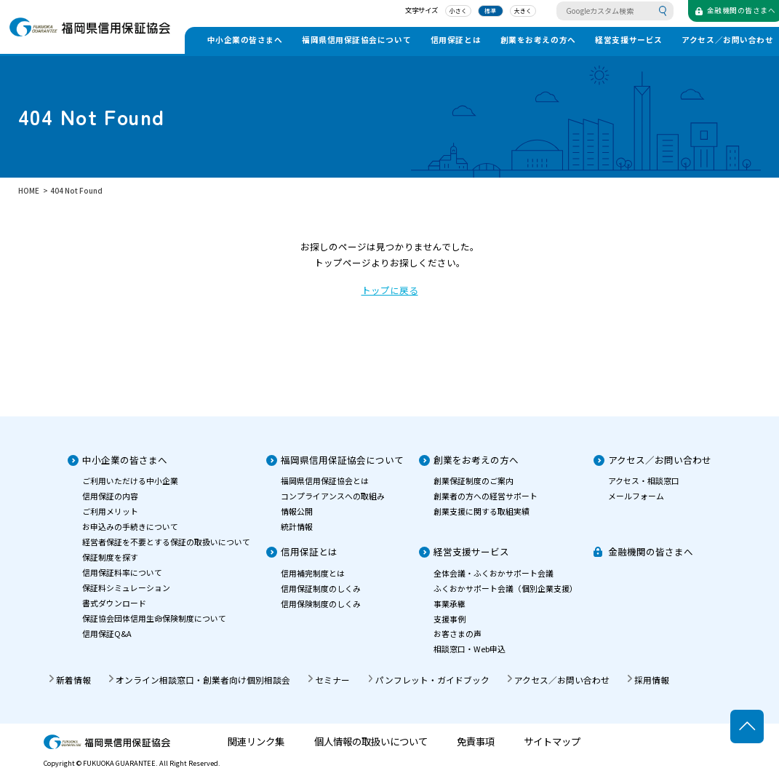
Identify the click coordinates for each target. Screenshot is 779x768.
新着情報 (73, 679)
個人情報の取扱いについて (371, 741)
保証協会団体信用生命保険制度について (154, 618)
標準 (480, 11)
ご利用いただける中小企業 (130, 480)
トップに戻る (389, 290)
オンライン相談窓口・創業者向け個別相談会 (203, 679)
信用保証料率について (122, 572)
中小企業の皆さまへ (245, 39)
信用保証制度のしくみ (321, 588)
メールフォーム (636, 496)
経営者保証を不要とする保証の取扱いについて (166, 541)
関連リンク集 (256, 741)
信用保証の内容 (110, 496)
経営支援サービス (628, 39)
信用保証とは (456, 39)
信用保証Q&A (107, 633)
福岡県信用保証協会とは (325, 480)
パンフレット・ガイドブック (432, 679)
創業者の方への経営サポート (486, 496)
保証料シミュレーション (126, 587)
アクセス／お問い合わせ (659, 460)
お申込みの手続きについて (130, 526)
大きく (513, 11)
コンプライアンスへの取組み (333, 496)
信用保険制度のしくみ (321, 603)
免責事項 (476, 741)
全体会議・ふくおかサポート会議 (494, 573)
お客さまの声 (458, 633)
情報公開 (297, 511)
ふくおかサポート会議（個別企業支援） (506, 588)
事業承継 (450, 603)
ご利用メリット (110, 511)
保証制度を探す (110, 557)
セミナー (332, 679)
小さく (448, 11)
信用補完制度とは (313, 573)
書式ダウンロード (114, 603)
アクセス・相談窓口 (643, 480)
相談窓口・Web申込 (470, 648)
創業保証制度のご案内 (474, 480)
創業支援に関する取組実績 (482, 511)
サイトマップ (552, 741)
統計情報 (297, 526)
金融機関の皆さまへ (650, 551)
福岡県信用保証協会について (356, 39)
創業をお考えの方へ (538, 39)
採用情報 (651, 679)
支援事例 (450, 619)
